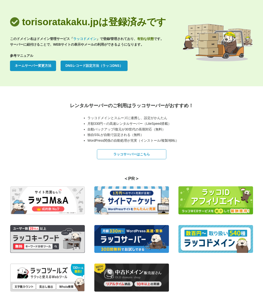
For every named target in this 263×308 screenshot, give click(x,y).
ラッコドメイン (84, 39)
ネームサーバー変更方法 (33, 65)
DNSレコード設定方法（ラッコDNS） (94, 65)
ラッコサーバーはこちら (131, 154)
